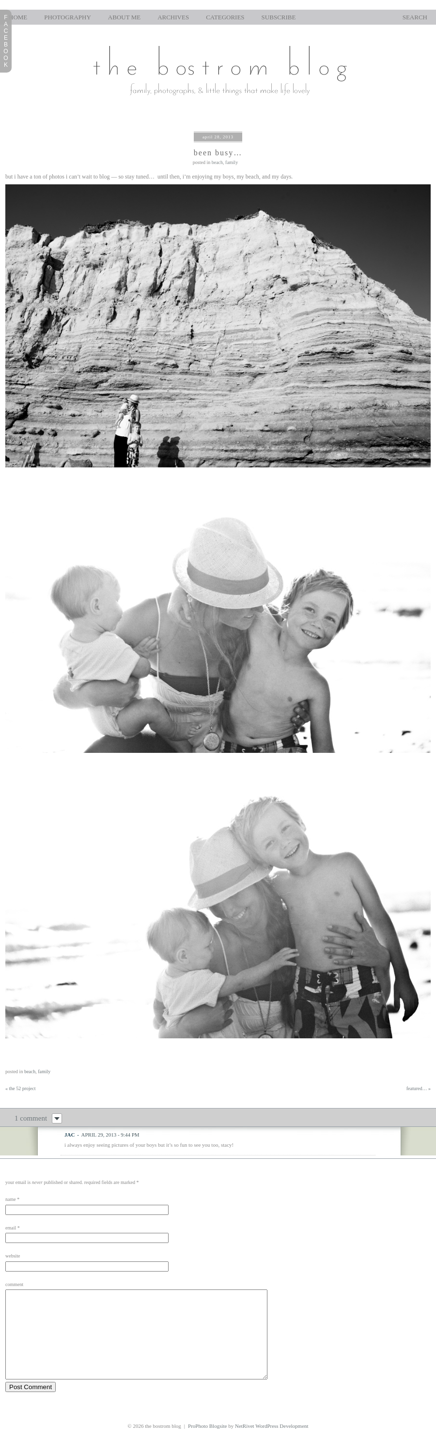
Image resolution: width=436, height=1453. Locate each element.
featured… (418, 1088)
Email (10, 1227)
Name (10, 1199)
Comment (14, 1284)
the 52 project (20, 1088)
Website (12, 1255)
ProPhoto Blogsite (207, 1443)
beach (217, 162)
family (231, 162)
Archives (173, 17)
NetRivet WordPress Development (272, 1443)
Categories (225, 17)
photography (67, 17)
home (18, 17)
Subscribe (279, 17)
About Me (124, 17)
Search (415, 17)
